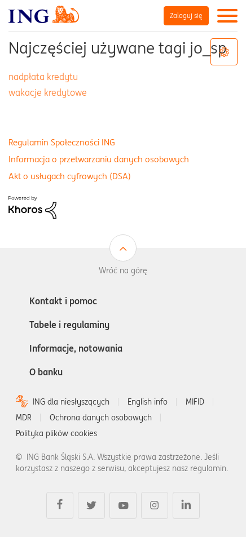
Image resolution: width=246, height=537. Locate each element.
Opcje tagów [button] (224, 51)
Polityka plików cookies (56, 433)
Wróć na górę (123, 270)
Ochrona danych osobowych (101, 417)
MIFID (195, 402)
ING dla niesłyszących (71, 402)
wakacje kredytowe (47, 92)
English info (148, 402)
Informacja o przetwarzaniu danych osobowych (98, 159)
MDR (24, 417)
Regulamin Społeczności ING (61, 142)
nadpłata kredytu (43, 76)
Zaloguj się (186, 15)
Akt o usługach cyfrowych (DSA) (69, 176)
